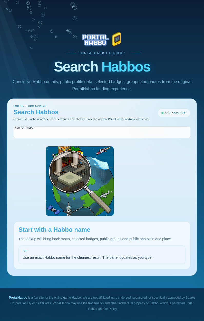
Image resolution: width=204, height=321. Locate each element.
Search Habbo (24, 128)
